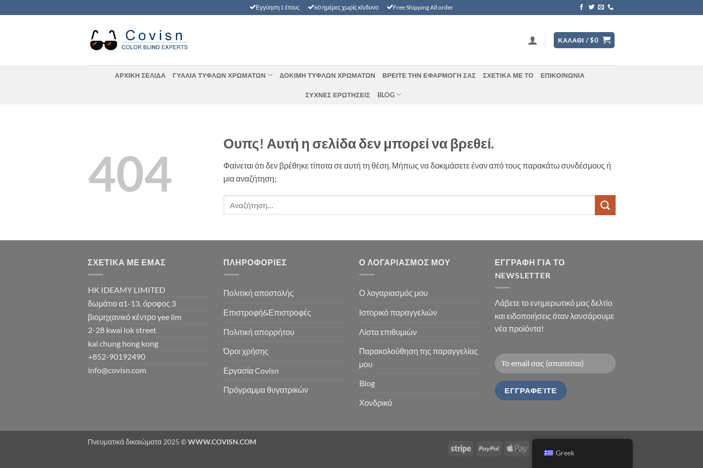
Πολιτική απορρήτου (259, 332)
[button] (533, 40)
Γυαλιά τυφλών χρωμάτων (222, 75)
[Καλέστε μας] (611, 7)
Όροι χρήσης (246, 351)
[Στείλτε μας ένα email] (601, 7)
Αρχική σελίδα (140, 75)
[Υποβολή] (605, 205)
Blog (389, 94)
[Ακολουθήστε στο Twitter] (591, 7)
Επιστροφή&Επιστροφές (267, 312)
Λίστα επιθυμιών (388, 332)
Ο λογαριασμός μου (393, 292)
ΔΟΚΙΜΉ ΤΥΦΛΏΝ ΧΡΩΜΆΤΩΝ (327, 75)
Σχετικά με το (508, 75)
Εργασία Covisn (251, 370)
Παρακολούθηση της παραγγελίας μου (418, 357)
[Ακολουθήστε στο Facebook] (581, 7)
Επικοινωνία (563, 75)
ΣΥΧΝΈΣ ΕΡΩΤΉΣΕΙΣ (338, 95)
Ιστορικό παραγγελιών (398, 312)
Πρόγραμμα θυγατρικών (266, 389)
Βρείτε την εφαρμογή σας (429, 75)
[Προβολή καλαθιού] (584, 40)
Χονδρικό (375, 402)
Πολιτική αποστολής (259, 292)
